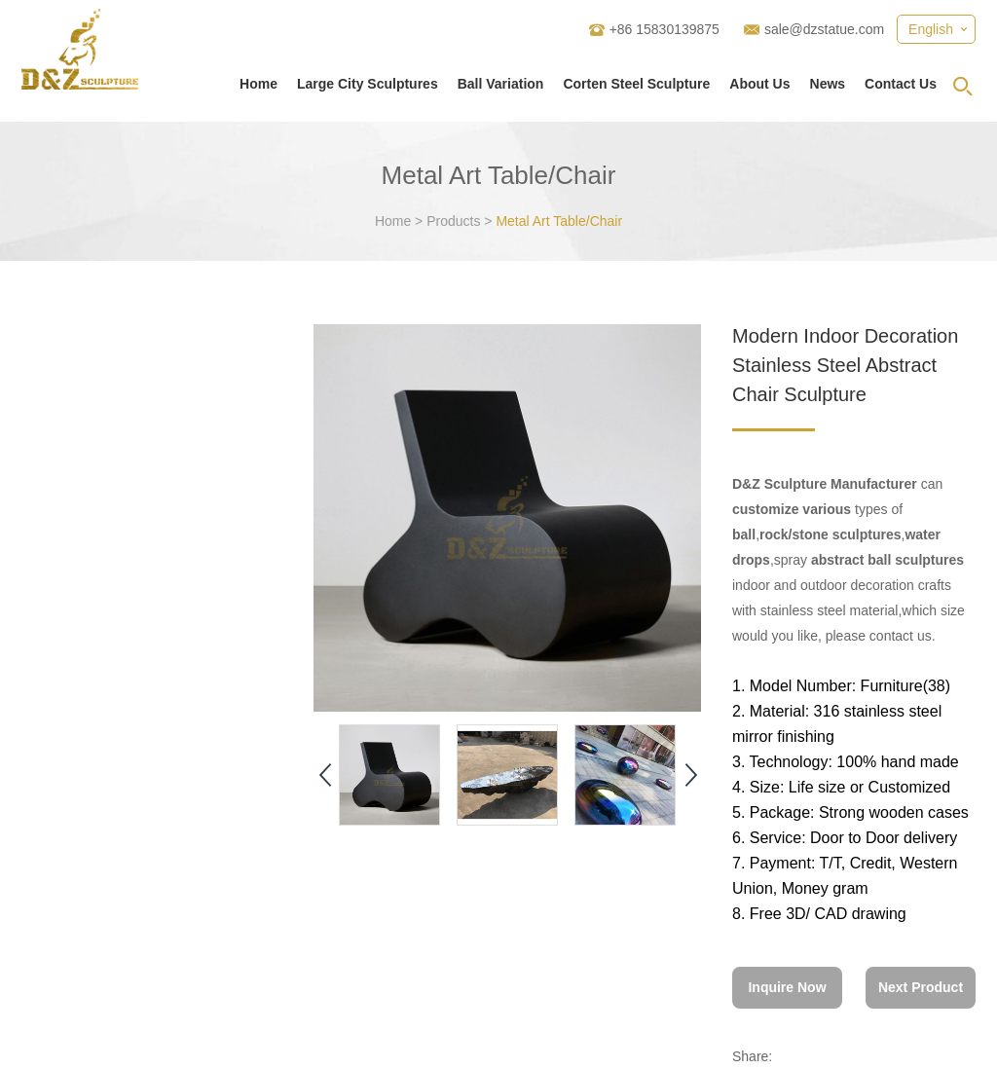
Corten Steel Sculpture (636, 84)
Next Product (920, 987)
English (930, 29)
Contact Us (901, 84)
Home (258, 84)
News (828, 84)
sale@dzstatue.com (824, 29)
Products (453, 221)
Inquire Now (787, 987)
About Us (759, 84)
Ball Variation (501, 84)
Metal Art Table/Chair (559, 221)
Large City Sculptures (367, 84)
